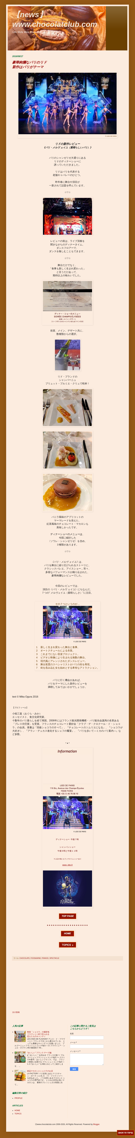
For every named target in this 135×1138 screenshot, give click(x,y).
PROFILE (18, 1098)
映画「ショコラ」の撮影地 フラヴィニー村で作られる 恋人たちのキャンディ (38, 1034)
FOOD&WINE (36, 958)
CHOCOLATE (24, 958)
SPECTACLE (54, 958)
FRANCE (45, 958)
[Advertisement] (67, 985)
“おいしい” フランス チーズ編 (39, 1053)
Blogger (96, 1124)
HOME (17, 1110)
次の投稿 (16, 1012)
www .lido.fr (67, 865)
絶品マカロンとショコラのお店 (40, 1071)
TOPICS (18, 1114)
